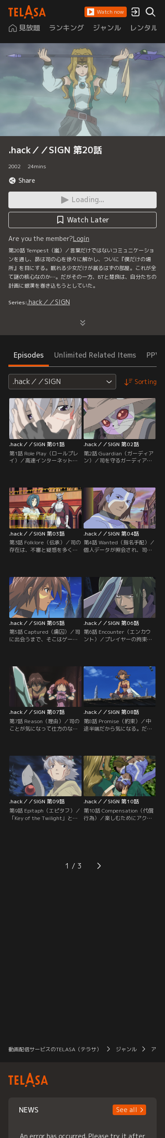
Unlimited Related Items (95, 355)
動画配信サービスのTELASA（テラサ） (55, 1049)
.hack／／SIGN (48, 302)
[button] (105, 12)
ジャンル (126, 1049)
